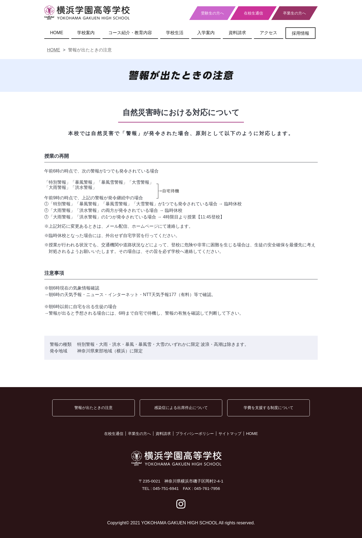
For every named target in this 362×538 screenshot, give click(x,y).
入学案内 (206, 32)
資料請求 (237, 32)
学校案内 (86, 32)
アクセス (268, 32)
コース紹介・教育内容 (130, 32)
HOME (56, 32)
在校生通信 (253, 13)
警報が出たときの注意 (93, 407)
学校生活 (174, 32)
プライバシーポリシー (195, 433)
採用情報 (300, 33)
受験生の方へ (212, 13)
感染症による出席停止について (181, 407)
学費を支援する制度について (268, 407)
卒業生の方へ (294, 13)
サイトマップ (229, 433)
